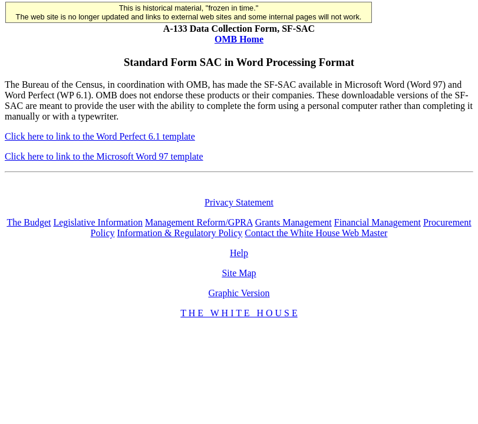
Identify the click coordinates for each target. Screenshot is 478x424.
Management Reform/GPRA (199, 222)
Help (239, 253)
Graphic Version (238, 293)
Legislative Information (98, 222)
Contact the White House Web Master (316, 233)
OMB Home (239, 39)
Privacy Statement (239, 202)
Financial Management (377, 222)
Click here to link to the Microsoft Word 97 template (104, 156)
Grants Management (293, 222)
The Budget (28, 222)
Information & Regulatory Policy (179, 233)
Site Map (239, 273)
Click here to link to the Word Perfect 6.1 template (100, 136)
